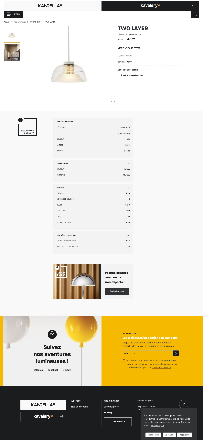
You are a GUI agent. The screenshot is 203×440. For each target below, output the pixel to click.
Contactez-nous (117, 291)
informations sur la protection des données (157, 364)
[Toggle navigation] (13, 14)
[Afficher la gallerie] (113, 103)
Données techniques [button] (67, 235)
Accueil (7, 22)
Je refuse (169, 435)
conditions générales (161, 368)
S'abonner (176, 353)
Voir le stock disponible (131, 75)
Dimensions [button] (62, 164)
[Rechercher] (195, 14)
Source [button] (60, 188)
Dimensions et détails (128, 70)
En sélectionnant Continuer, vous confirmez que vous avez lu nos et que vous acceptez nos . (152, 364)
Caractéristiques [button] (65, 122)
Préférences (153, 435)
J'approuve (184, 435)
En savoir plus (157, 426)
